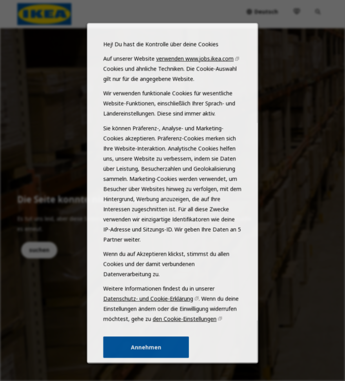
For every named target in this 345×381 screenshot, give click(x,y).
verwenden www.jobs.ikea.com (194, 80)
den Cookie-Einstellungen (184, 328)
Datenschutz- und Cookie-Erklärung (149, 309)
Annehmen (147, 355)
